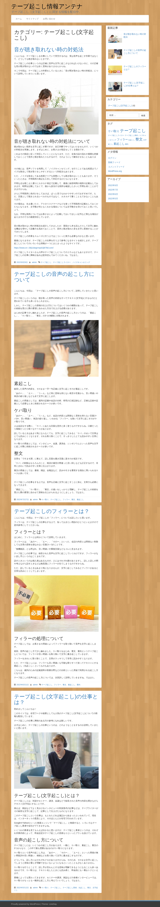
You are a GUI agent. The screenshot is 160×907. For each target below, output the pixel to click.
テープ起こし (46, 262)
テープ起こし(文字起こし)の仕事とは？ (56, 699)
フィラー (66, 500)
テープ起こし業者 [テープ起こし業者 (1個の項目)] (131, 135)
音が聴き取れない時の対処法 (49, 49)
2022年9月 (113, 185)
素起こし (80, 500)
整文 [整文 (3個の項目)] (139, 139)
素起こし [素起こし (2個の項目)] (119, 143)
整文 (73, 500)
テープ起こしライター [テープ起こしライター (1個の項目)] (116, 135)
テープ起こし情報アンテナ (47, 6)
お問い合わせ (49, 19)
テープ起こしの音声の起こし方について (54, 277)
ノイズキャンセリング (81, 262)
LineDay (52, 904)
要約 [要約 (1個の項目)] (126, 144)
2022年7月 (113, 190)
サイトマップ (32, 19)
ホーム (19, 19)
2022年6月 (113, 194)
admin (34, 262)
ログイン (112, 158)
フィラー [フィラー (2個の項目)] (122, 139)
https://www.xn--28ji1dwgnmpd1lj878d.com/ (33, 248)
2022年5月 (113, 198)
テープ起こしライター (62, 262)
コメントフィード (116, 167)
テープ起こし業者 (70, 888)
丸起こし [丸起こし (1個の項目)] (131, 140)
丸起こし (82, 888)
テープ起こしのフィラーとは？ (51, 511)
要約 (78, 685)
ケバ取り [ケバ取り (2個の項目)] (113, 131)
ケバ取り (45, 500)
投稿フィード (114, 162)
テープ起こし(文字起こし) (120, 105)
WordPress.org (115, 171)
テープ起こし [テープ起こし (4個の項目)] (133, 130)
